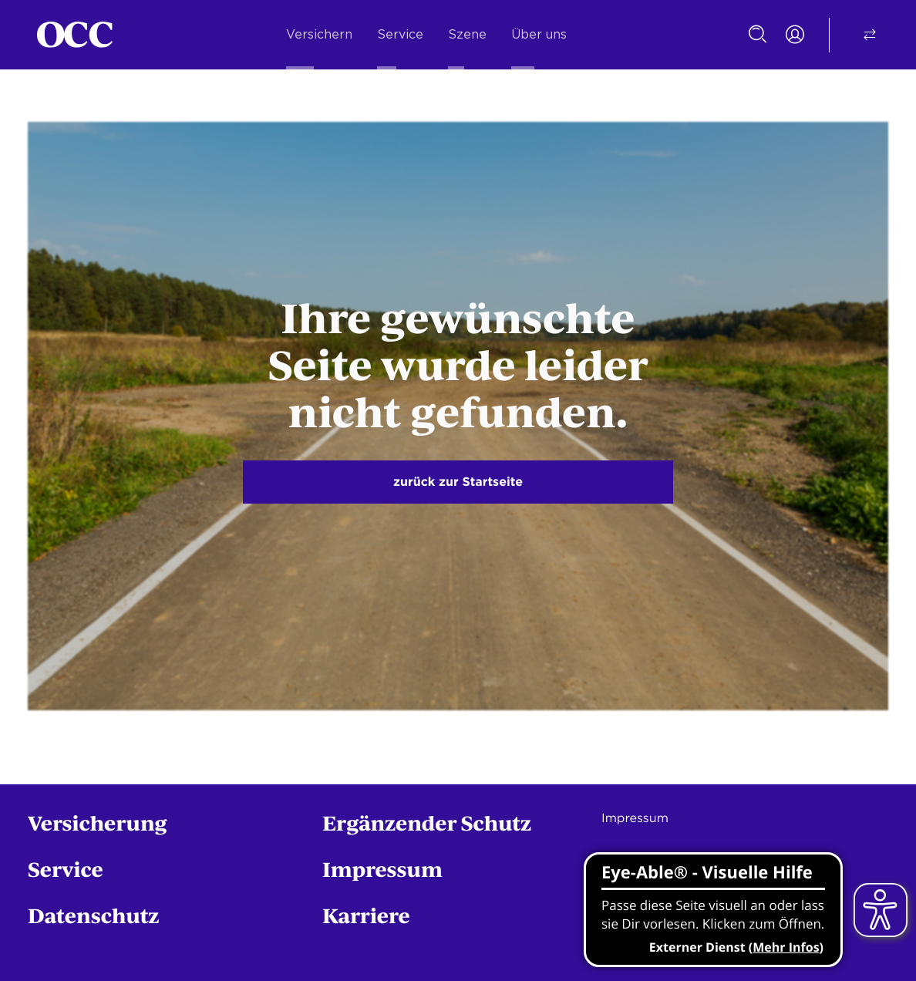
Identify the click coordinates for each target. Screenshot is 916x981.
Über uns (539, 35)
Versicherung (97, 822)
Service (400, 35)
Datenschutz (94, 915)
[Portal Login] (795, 34)
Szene (467, 35)
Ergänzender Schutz (426, 822)
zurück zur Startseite (458, 481)
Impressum (382, 868)
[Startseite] (75, 35)
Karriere (366, 915)
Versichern (319, 35)
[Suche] (758, 34)
